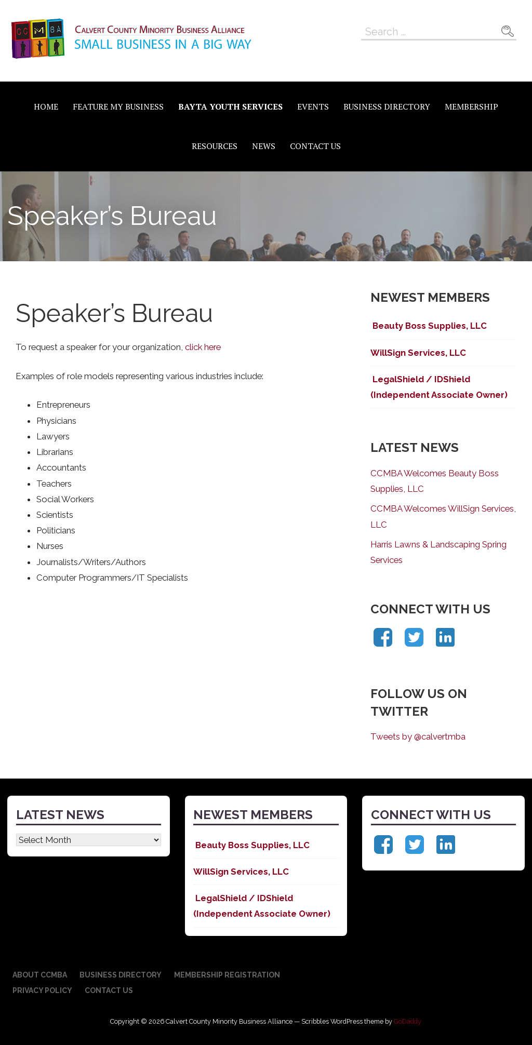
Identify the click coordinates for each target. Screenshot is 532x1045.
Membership (471, 106)
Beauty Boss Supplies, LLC (428, 325)
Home (46, 106)
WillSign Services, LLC (418, 352)
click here (203, 347)
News (263, 146)
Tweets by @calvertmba (418, 736)
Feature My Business (118, 106)
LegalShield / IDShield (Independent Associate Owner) (439, 387)
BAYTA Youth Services (230, 106)
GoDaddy (407, 1021)
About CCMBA (39, 975)
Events (313, 106)
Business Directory (386, 106)
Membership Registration (227, 975)
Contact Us (315, 146)
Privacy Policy (42, 990)
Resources (214, 146)
